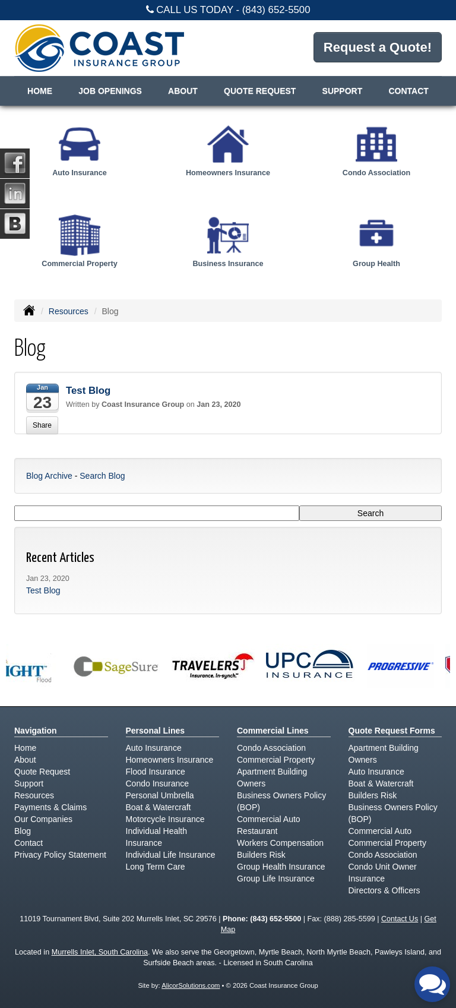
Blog (22, 831)
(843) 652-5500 (276, 9)
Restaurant (257, 831)
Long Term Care (155, 866)
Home (39, 91)
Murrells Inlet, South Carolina (100, 952)
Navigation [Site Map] (35, 730)
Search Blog (102, 476)
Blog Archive (49, 476)
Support (28, 783)
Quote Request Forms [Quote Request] (392, 730)
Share (42, 425)
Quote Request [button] (260, 91)
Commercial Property (276, 759)
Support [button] (342, 91)
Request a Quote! (378, 47)
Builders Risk (261, 855)
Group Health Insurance (281, 866)
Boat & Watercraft (158, 807)
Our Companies (43, 819)
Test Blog (88, 390)
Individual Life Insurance (171, 855)
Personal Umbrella (160, 795)
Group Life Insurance (276, 878)
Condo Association (271, 748)
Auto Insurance (154, 748)
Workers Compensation (280, 843)
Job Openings (110, 91)
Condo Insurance (157, 783)
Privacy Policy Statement (60, 855)
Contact (408, 91)
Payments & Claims (50, 807)
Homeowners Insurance (170, 759)
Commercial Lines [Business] (273, 730)
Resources (68, 311)
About (183, 91)
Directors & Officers (384, 890)
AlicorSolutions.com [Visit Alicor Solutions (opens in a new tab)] (191, 985)
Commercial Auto (268, 819)
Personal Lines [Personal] (155, 730)
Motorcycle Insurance (165, 819)
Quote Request (42, 771)
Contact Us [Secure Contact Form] (399, 919)
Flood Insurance (155, 771)
